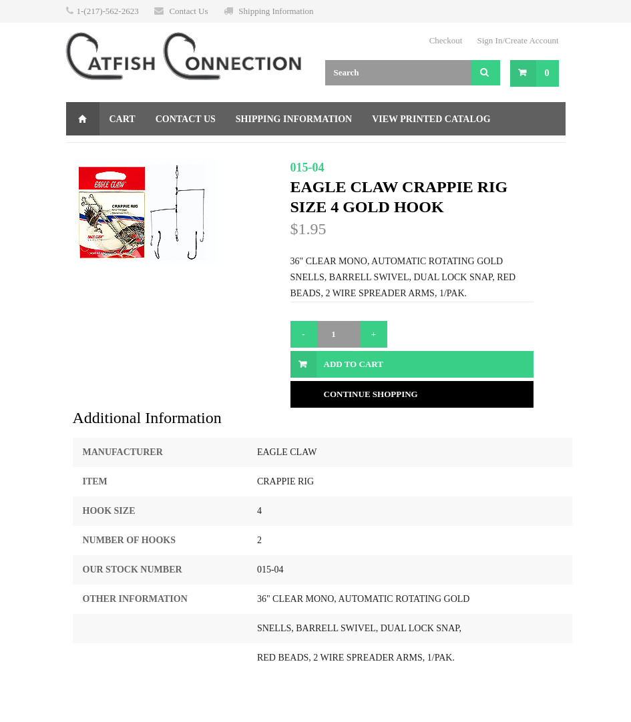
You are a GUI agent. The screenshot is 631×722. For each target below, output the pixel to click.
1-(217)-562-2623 (108, 11)
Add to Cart (353, 364)
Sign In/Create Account (517, 40)
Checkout (446, 40)
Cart (123, 119)
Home (82, 118)
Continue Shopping (371, 394)
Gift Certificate (120, 152)
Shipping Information (275, 11)
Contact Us (188, 11)
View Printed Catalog (431, 119)
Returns (207, 152)
